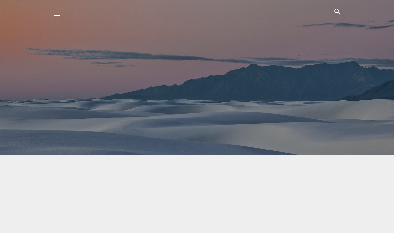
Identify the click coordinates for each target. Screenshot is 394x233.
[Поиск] (337, 13)
